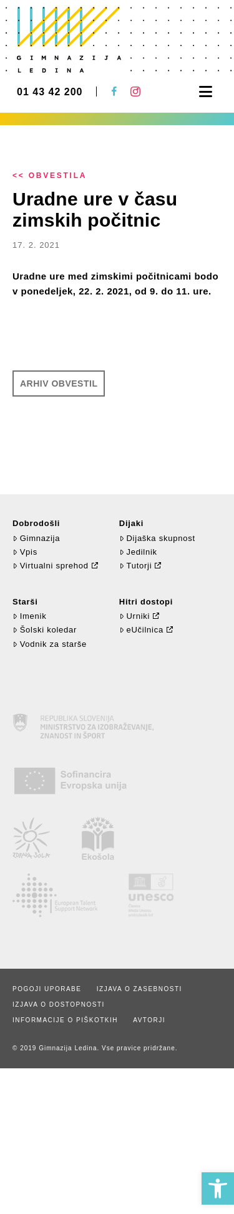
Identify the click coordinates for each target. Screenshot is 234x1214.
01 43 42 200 (49, 92)
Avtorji (149, 1020)
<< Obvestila (49, 175)
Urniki (134, 616)
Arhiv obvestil (58, 383)
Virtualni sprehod (50, 565)
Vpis (24, 552)
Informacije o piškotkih (65, 1020)
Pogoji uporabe (46, 989)
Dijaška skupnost (157, 538)
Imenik (29, 616)
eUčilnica (141, 629)
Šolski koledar (44, 629)
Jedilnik (138, 552)
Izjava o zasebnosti (139, 989)
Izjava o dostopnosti (58, 1004)
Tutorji (135, 565)
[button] (218, 1188)
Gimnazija (36, 538)
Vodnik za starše (49, 644)
